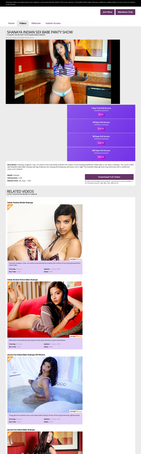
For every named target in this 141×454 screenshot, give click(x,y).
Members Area (55, 446)
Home (14, 19)
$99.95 (120, 102)
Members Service (79, 446)
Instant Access (55, 19)
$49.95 (120, 83)
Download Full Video (112, 123)
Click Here (90, 439)
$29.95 (120, 66)
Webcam (39, 19)
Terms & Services (56, 448)
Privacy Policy (67, 448)
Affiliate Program (91, 446)
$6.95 (120, 50)
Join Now (104, 12)
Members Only (122, 12)
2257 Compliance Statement (81, 448)
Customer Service (67, 446)
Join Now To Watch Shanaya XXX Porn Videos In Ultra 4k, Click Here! (70, 359)
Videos (25, 19)
